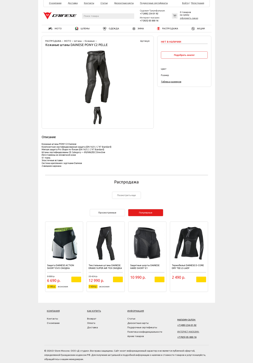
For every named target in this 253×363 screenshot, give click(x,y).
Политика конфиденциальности (144, 332)
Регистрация (197, 3)
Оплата (91, 323)
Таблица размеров (171, 81)
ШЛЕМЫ (82, 28)
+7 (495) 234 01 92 (149, 13)
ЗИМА (138, 28)
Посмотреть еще (126, 195)
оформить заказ (189, 18)
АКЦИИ (198, 28)
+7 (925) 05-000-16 (186, 337)
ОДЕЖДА (111, 28)
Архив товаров (135, 336)
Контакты (89, 3)
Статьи (104, 3)
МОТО (55, 28)
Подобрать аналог (184, 55)
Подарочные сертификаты (154, 3)
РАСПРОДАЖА (167, 28)
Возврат (91, 318)
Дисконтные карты (124, 3)
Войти (185, 3)
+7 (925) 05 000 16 (149, 20)
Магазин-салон (186, 320)
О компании (55, 3)
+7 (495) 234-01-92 (186, 325)
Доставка (73, 3)
